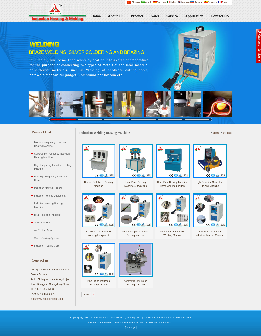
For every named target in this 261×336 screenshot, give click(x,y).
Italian (171, 2)
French (223, 2)
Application (194, 16)
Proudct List (41, 132)
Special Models (42, 222)
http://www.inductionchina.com (47, 298)
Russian (196, 2)
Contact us (40, 260)
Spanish (210, 2)
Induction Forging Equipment (49, 195)
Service (172, 16)
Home (96, 16)
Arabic (146, 2)
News (155, 16)
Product (137, 16)
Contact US (220, 16)
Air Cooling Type (43, 230)
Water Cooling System (46, 238)
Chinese (135, 2)
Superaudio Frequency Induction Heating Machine (52, 155)
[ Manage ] (131, 327)
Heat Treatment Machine (47, 214)
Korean (184, 2)
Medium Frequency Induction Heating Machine (50, 144)
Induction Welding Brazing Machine (48, 205)
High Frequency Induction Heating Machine (52, 167)
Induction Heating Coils (46, 245)
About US (115, 16)
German (159, 2)
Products (227, 132)
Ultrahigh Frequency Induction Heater (50, 178)
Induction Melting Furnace (48, 188)
